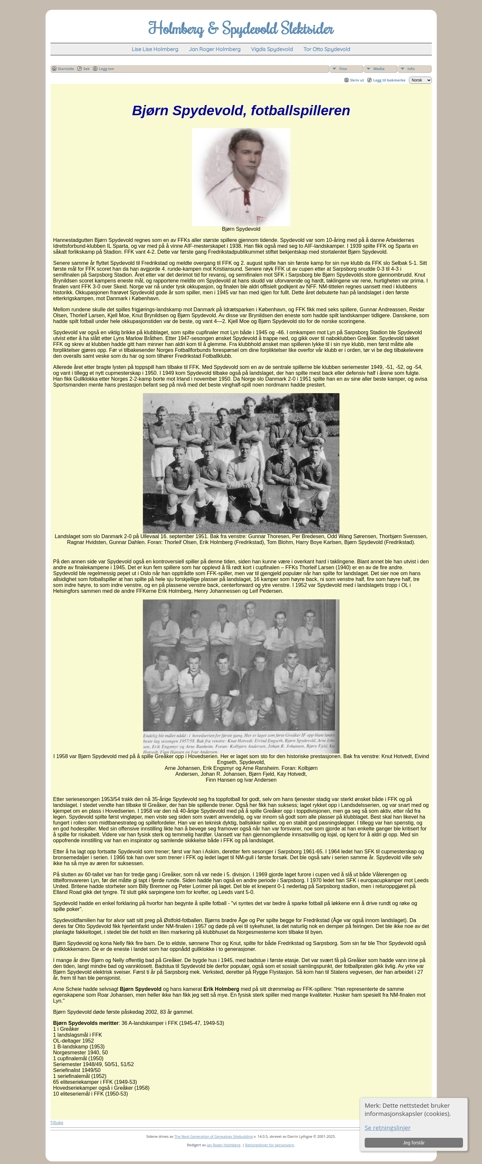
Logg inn (106, 68)
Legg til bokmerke (389, 80)
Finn (343, 68)
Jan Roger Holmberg (224, 1144)
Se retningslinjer (388, 1127)
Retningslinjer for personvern (269, 1144)
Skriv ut (357, 80)
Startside (66, 68)
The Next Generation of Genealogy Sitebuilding (213, 1136)
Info (411, 68)
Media (379, 68)
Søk (86, 68)
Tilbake (57, 1122)
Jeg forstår (414, 1142)
